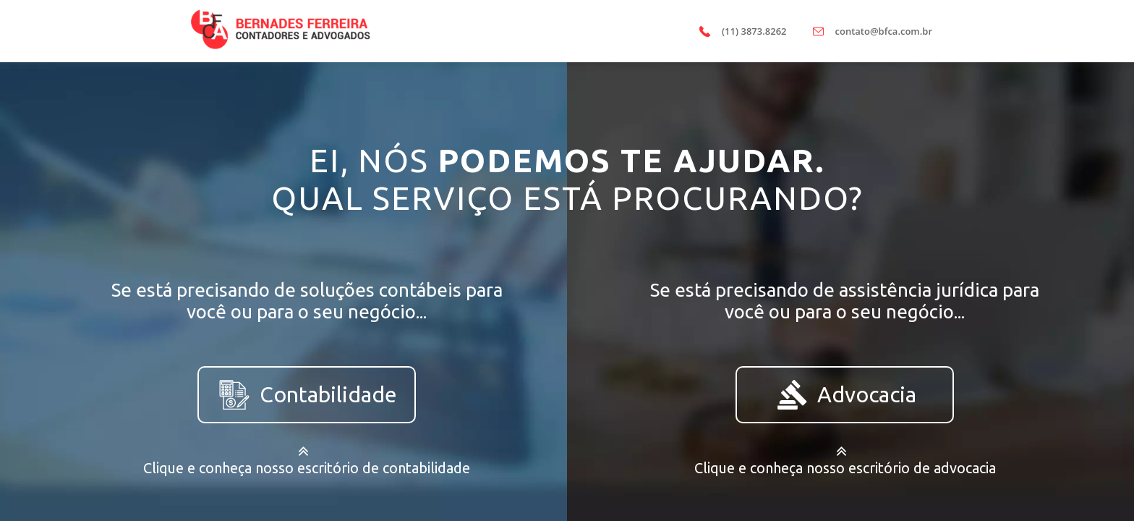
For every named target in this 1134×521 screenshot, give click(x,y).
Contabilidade (306, 394)
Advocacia (845, 394)
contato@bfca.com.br (883, 31)
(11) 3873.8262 (754, 31)
